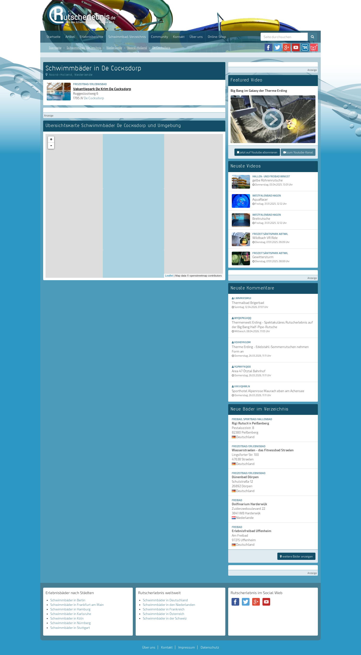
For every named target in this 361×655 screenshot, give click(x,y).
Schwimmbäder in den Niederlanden (169, 605)
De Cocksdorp (161, 47)
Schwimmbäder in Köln (67, 618)
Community (159, 37)
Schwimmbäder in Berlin (67, 600)
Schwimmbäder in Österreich (163, 614)
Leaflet (169, 275)
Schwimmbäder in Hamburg (70, 609)
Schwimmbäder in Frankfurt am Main (77, 605)
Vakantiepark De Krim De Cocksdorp (102, 89)
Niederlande (114, 47)
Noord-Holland (137, 47)
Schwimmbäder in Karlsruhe (70, 614)
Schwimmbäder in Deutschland (165, 600)
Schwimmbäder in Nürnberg (70, 623)
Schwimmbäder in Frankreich (164, 609)
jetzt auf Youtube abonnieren (257, 152)
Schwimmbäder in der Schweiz (165, 618)
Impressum (186, 647)
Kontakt (179, 37)
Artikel (70, 37)
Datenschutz (210, 647)
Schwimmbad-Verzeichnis (127, 37)
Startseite (53, 37)
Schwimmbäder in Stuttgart (70, 628)
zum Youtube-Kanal (298, 152)
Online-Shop (217, 37)
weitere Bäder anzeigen (296, 556)
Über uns (196, 37)
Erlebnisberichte (91, 37)
